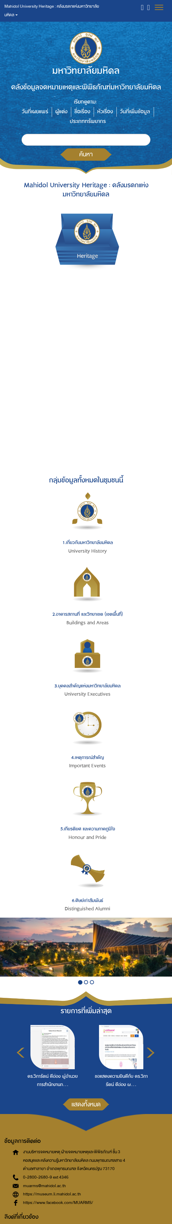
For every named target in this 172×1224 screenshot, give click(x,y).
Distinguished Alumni (87, 909)
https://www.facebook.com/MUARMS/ (58, 1202)
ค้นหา (86, 154)
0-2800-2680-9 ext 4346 (46, 1177)
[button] (142, 7)
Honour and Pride (87, 837)
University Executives (87, 694)
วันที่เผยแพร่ (35, 111)
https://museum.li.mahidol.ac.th (52, 1194)
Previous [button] (20, 1053)
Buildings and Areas (87, 623)
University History (87, 551)
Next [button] (150, 1053)
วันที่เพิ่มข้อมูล (135, 111)
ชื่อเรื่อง (82, 111)
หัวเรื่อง (105, 111)
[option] (51, 1056)
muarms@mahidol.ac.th (44, 1186)
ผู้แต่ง (61, 111)
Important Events (87, 766)
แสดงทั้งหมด (86, 1104)
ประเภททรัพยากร (88, 121)
